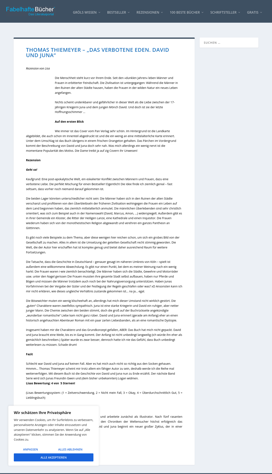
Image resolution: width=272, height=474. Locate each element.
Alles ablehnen (70, 449)
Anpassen (30, 449)
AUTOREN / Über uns (152, 469)
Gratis (252, 11)
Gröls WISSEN (85, 11)
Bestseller (116, 11)
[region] (53, 436)
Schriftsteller (223, 11)
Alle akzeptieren (54, 457)
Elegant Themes (44, 469)
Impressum (218, 469)
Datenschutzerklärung (243, 469)
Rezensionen (148, 11)
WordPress (87, 469)
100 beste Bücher (185, 11)
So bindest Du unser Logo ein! (189, 469)
